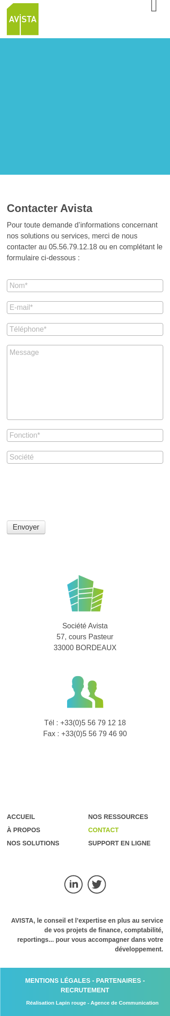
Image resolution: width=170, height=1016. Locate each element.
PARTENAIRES (118, 980)
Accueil (21, 816)
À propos (23, 830)
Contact (103, 830)
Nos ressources (118, 816)
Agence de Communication (125, 1003)
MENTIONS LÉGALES (57, 980)
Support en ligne (119, 843)
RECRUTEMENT (85, 990)
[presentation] (76, 490)
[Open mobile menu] (154, 9)
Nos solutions (33, 843)
